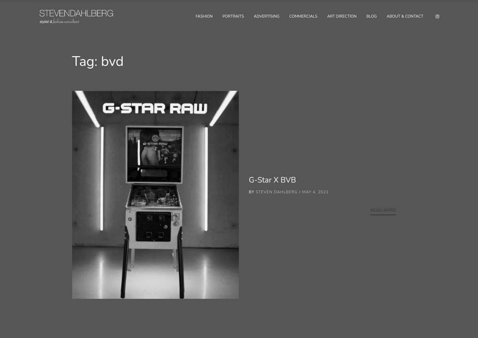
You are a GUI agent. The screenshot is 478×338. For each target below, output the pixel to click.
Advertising (267, 16)
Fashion (204, 16)
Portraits (233, 16)
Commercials (303, 16)
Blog (371, 16)
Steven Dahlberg (277, 192)
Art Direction (342, 16)
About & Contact (405, 16)
